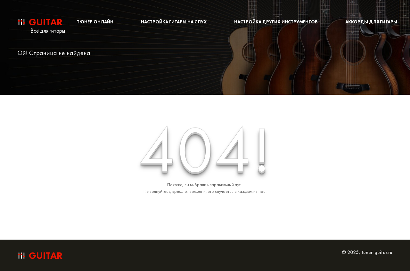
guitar (45, 22)
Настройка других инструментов (276, 22)
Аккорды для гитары (371, 22)
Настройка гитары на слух (174, 22)
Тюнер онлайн (95, 22)
